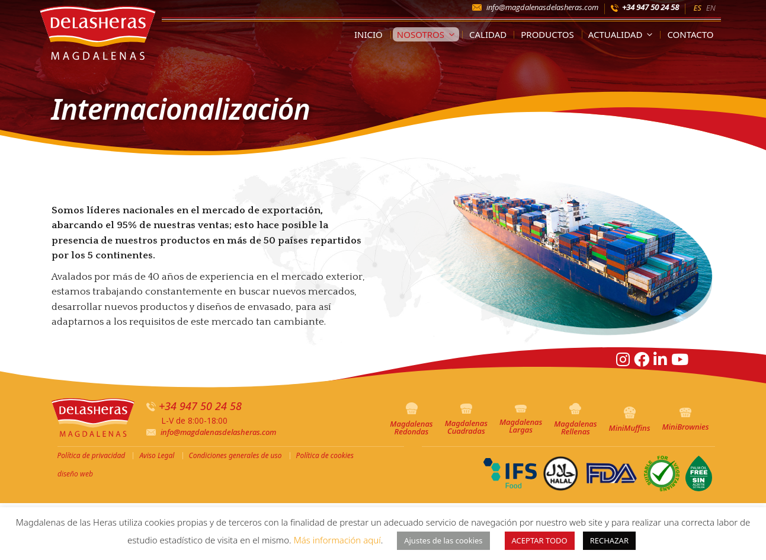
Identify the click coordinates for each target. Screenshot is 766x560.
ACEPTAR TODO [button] (540, 540)
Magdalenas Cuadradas (466, 420)
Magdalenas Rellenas (575, 420)
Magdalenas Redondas (411, 419)
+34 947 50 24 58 (650, 7)
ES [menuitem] (697, 7)
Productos (547, 34)
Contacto (690, 34)
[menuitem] (697, 7)
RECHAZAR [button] (609, 540)
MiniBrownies (685, 420)
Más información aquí (337, 540)
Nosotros (428, 34)
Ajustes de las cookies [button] (443, 540)
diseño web (75, 474)
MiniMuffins (629, 420)
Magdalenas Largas (520, 420)
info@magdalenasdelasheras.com (542, 7)
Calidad (488, 34)
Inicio (368, 34)
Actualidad (623, 34)
